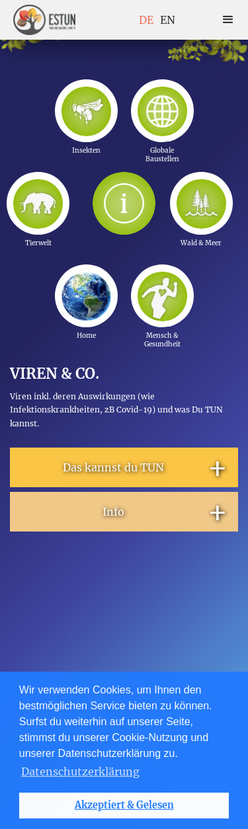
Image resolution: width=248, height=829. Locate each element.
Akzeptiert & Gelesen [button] (124, 805)
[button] (228, 20)
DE (146, 19)
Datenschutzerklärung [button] (80, 771)
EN (167, 19)
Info (165, 512)
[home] (44, 20)
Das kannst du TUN (145, 467)
